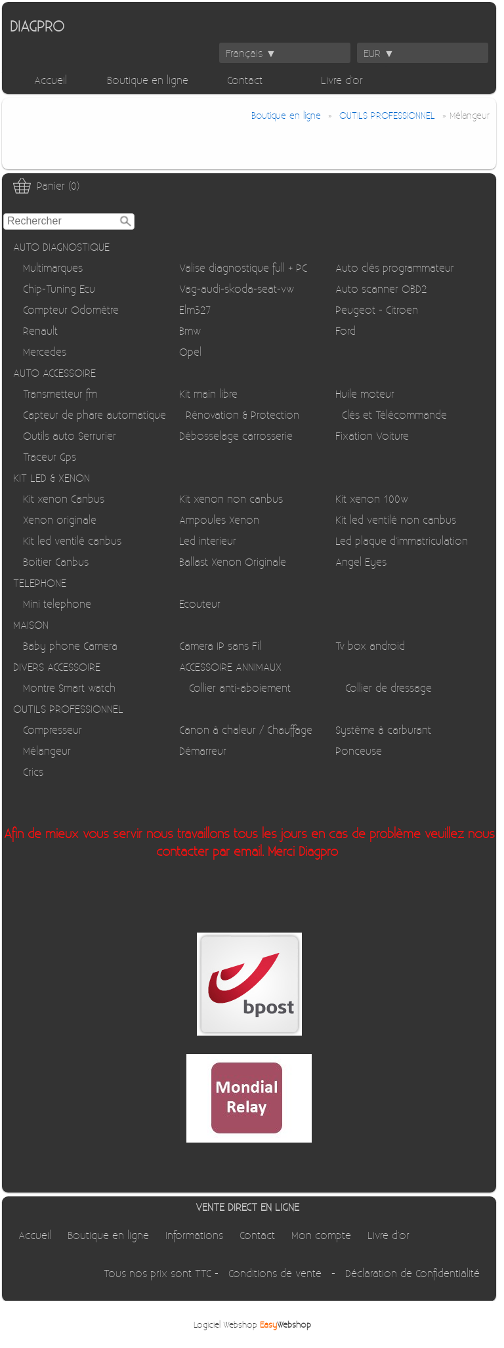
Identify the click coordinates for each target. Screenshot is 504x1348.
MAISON (31, 624)
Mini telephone (57, 603)
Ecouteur (199, 603)
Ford (345, 330)
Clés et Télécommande (394, 414)
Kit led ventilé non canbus (395, 519)
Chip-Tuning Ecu (59, 288)
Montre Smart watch (69, 687)
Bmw (190, 330)
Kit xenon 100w (371, 498)
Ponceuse (358, 750)
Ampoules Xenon (219, 519)
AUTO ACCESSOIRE (54, 372)
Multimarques (53, 267)
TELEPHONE (39, 582)
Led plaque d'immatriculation (401, 540)
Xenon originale (59, 519)
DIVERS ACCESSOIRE (56, 666)
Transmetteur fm (60, 393)
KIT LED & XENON (51, 477)
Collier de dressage (388, 687)
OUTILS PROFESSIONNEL (68, 708)
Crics (33, 771)
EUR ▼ (379, 52)
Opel (190, 351)
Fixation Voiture (372, 435)
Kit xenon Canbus (63, 498)
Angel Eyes (361, 561)
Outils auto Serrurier (69, 435)
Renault (40, 330)
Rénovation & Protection (242, 414)
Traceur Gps (49, 456)
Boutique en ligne (147, 79)
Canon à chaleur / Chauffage (245, 729)
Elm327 (195, 309)
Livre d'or (342, 79)
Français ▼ (251, 52)
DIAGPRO (37, 25)
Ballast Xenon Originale (232, 561)
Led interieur (207, 540)
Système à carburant (383, 729)
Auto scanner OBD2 (381, 288)
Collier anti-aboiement (240, 687)
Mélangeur (47, 750)
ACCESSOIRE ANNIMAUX (230, 666)
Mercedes (44, 351)
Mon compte (321, 1234)
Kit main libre (208, 393)
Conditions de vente (275, 1272)
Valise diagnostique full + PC (243, 267)
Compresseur (52, 729)
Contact (244, 79)
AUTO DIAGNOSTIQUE (61, 246)
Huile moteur (364, 393)
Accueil (50, 79)
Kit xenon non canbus (231, 498)
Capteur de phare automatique (94, 414)
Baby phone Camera (70, 645)
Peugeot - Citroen (376, 309)
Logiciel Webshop (252, 1324)
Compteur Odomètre (71, 309)
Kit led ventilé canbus (72, 540)
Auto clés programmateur (394, 267)
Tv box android (370, 645)
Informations (194, 1234)
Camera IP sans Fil (220, 645)
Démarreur (202, 750)
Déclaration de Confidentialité (412, 1272)
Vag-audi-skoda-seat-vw (236, 288)
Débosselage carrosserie (236, 435)
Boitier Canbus (56, 561)
